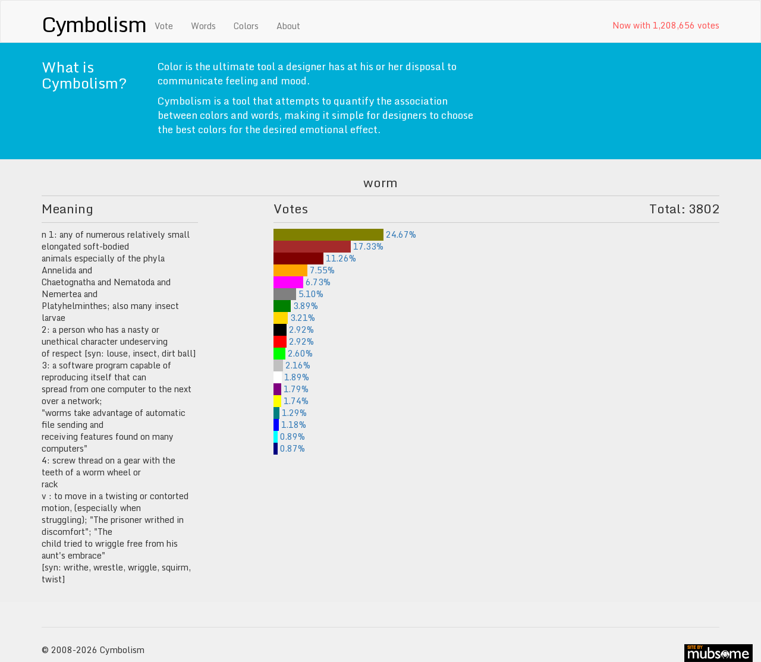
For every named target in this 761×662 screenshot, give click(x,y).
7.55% (304, 270)
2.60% (293, 353)
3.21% (294, 317)
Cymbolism (94, 24)
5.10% (298, 294)
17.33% (328, 246)
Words (203, 26)
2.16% (291, 365)
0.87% (289, 448)
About (288, 26)
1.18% (289, 424)
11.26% (314, 258)
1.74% (291, 401)
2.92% (293, 329)
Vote (164, 26)
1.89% (291, 377)
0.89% (289, 436)
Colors (246, 26)
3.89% (295, 306)
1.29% (290, 413)
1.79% (291, 389)
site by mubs (718, 653)
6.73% (302, 282)
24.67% (344, 234)
